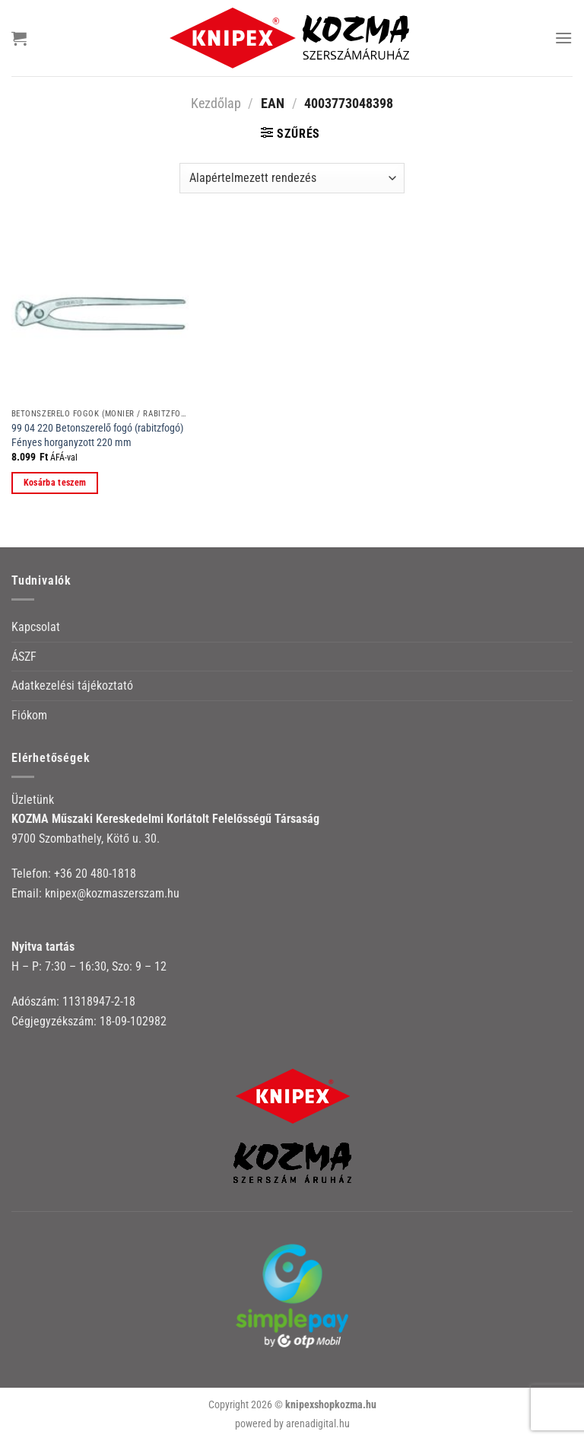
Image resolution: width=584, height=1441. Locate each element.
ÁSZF (23, 656)
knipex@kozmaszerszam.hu (112, 893)
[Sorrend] (291, 178)
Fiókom (29, 715)
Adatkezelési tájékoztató (72, 685)
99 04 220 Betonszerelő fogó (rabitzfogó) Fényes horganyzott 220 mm (97, 435)
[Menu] (563, 37)
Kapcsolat (35, 627)
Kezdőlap (216, 103)
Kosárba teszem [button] (55, 482)
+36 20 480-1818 (95, 873)
